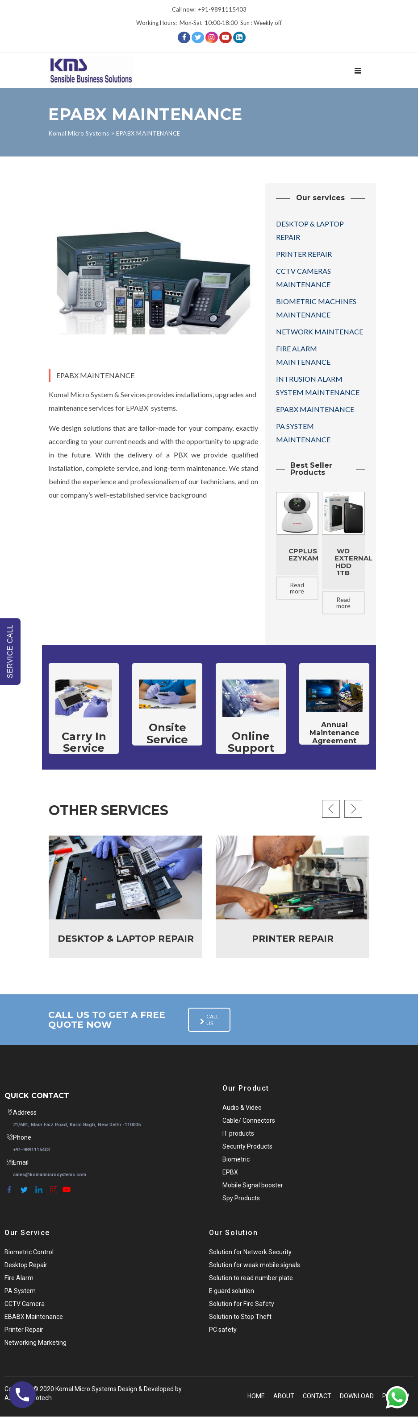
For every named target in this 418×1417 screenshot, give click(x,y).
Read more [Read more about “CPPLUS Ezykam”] (297, 588)
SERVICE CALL (10, 651)
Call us (207, 1020)
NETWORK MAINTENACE (319, 331)
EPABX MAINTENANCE (315, 409)
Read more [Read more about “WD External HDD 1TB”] (343, 603)
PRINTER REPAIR (304, 254)
